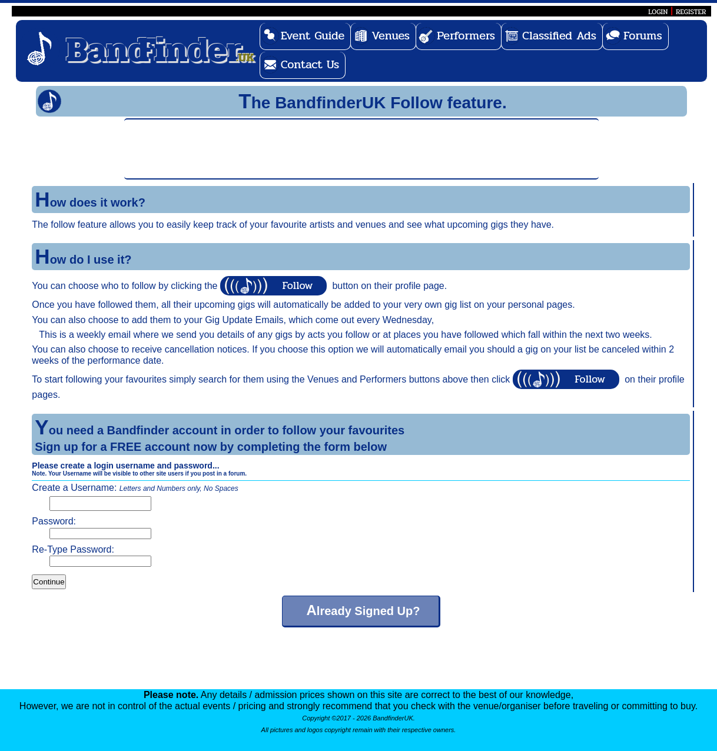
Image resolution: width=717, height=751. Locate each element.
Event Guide (313, 35)
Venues (390, 35)
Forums (642, 35)
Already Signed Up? (363, 610)
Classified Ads (559, 35)
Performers (466, 35)
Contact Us (310, 64)
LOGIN (658, 11)
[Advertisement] (361, 147)
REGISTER (691, 11)
